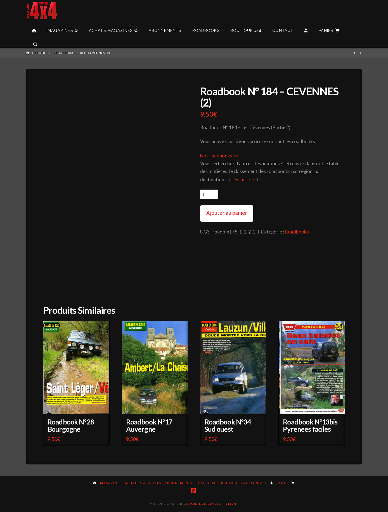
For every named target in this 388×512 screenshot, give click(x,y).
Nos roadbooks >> (219, 156)
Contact (259, 483)
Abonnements (178, 483)
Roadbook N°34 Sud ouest (228, 425)
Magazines (111, 483)
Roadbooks (297, 232)
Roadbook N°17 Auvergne (149, 425)
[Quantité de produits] (209, 194)
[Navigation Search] (35, 41)
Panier (286, 483)
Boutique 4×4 (234, 483)
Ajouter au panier (226, 212)
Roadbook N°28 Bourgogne (71, 425)
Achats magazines (143, 483)
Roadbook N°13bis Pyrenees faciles (310, 425)
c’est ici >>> (243, 179)
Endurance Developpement (211, 503)
